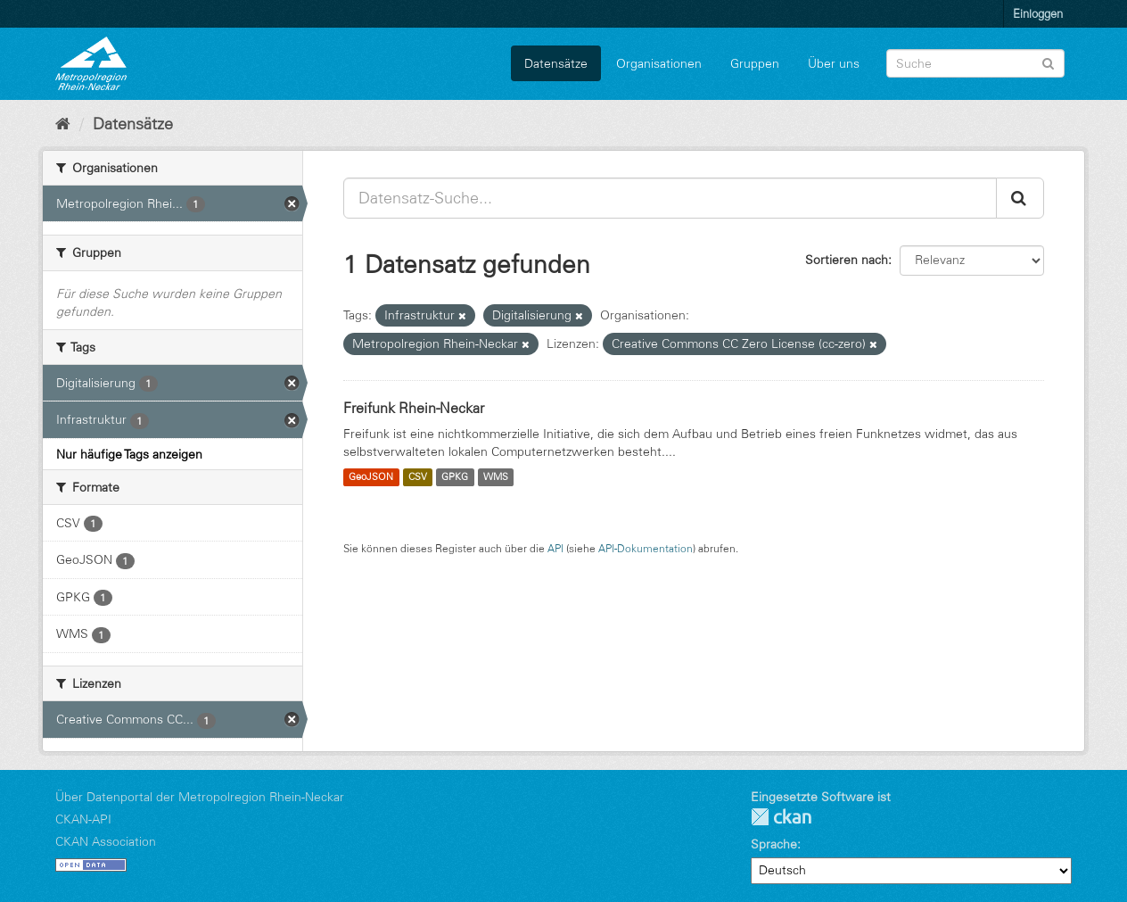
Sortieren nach (846, 260)
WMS (495, 477)
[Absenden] (1048, 62)
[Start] (62, 124)
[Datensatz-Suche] (975, 63)
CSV (417, 477)
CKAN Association (105, 841)
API (555, 548)
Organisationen (659, 63)
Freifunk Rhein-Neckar (413, 408)
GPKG (454, 477)
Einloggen (1038, 13)
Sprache (774, 844)
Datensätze (556, 63)
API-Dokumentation (645, 548)
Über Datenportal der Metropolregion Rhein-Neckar (199, 797)
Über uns (834, 63)
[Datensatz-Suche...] (670, 198)
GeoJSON (371, 477)
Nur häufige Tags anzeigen (129, 454)
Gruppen (754, 63)
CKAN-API (83, 819)
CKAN (781, 816)
